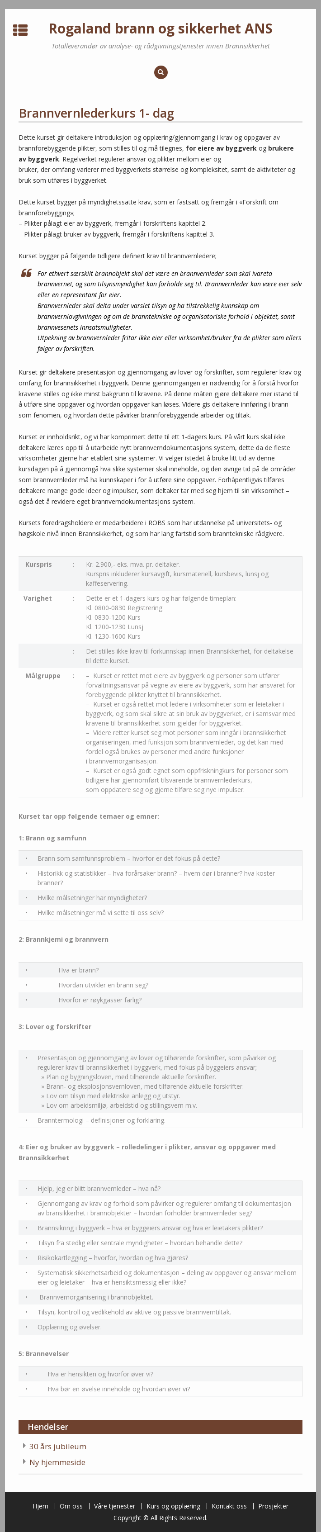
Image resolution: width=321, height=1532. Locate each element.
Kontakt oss (229, 1506)
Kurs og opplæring (173, 1506)
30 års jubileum (57, 1446)
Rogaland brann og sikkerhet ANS (160, 28)
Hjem (40, 1506)
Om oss (71, 1506)
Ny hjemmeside (57, 1462)
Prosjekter (273, 1506)
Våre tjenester (114, 1506)
